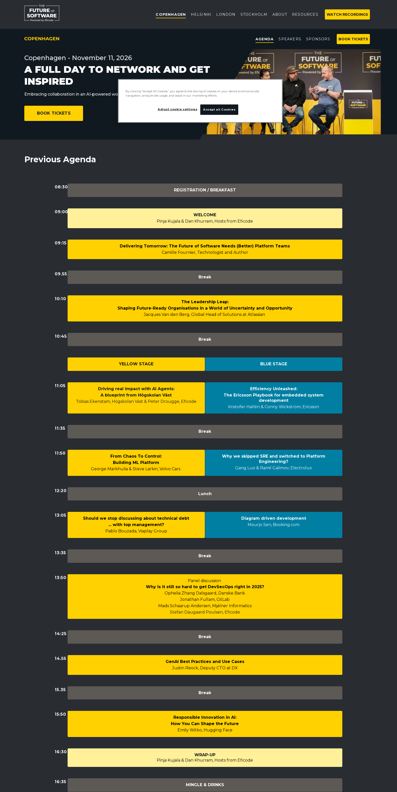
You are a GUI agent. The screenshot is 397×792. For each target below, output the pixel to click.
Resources (153, 736)
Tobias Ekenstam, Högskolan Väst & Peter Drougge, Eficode (136, 348)
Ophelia (173, 494)
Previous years (157, 770)
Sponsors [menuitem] (318, 39)
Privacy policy (38, 711)
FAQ (147, 753)
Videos (149, 745)
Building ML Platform (136, 394)
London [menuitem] (225, 14)
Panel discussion (205, 481)
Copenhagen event (163, 693)
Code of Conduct (160, 762)
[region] (200, 101)
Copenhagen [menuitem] (171, 14)
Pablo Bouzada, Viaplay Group (136, 447)
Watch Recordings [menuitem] (347, 14)
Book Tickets (54, 113)
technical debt (173, 434)
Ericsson (311, 353)
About (149, 727)
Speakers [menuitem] (290, 39)
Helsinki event (157, 719)
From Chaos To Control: (136, 387)
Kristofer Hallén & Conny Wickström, (265, 353)
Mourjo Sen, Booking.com (274, 441)
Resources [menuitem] (305, 14)
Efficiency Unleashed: (273, 335)
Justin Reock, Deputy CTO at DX (205, 553)
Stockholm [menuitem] (254, 14)
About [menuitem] (279, 14)
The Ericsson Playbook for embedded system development (274, 344)
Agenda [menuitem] (264, 39)
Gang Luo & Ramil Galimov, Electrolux (273, 399)
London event (157, 710)
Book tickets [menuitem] (353, 39)
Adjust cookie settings (46, 723)
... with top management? (136, 441)
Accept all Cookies (219, 109)
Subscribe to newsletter (256, 708)
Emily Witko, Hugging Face (204, 600)
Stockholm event (160, 701)
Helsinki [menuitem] (201, 14)
